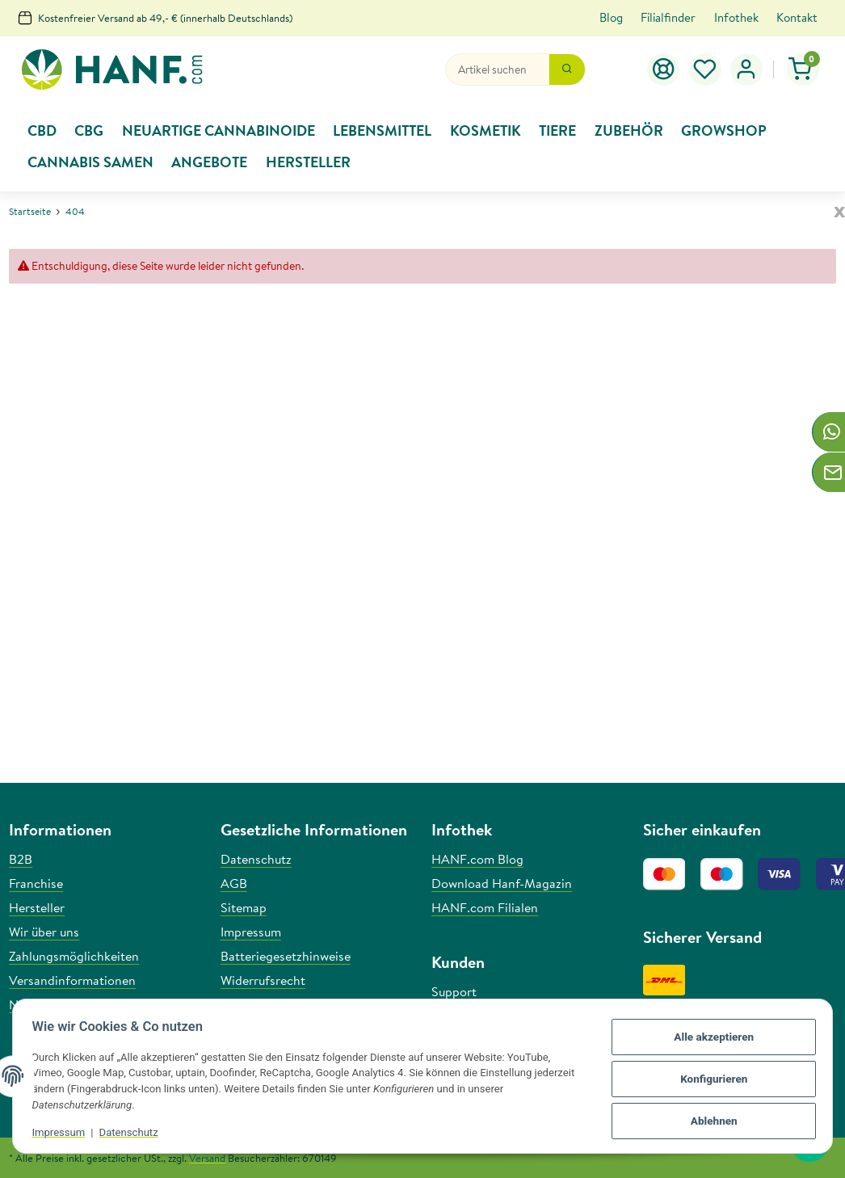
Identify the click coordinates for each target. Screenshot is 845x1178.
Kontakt (797, 17)
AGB (234, 883)
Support (454, 991)
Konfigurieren (709, 1079)
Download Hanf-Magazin (501, 883)
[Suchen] (497, 69)
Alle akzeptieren (708, 1039)
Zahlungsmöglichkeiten (74, 956)
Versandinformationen (72, 980)
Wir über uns (44, 931)
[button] (746, 69)
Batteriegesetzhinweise (286, 956)
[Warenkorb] (803, 69)
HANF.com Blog (477, 859)
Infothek (736, 17)
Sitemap (244, 907)
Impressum (63, 1132)
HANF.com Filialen (484, 907)
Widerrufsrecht (263, 980)
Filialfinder (668, 17)
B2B (20, 859)
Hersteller (37, 907)
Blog (611, 17)
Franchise (36, 883)
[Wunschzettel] (705, 69)
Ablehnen (708, 1118)
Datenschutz (133, 1132)
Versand (207, 1158)
